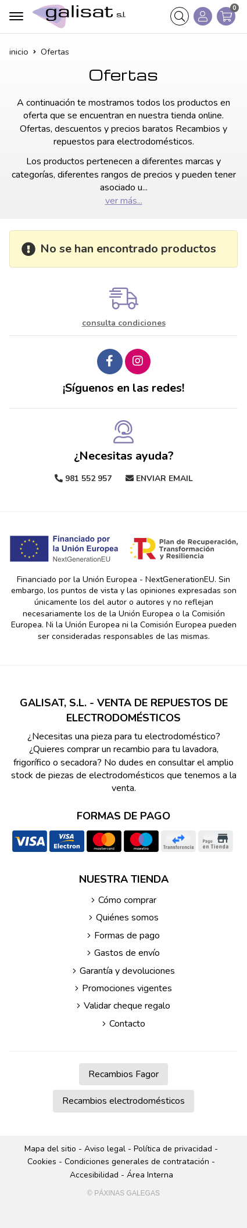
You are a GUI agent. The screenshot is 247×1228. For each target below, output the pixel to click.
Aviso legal (105, 1148)
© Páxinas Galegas (123, 1193)
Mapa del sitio (50, 1148)
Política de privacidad (173, 1148)
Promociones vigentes (127, 988)
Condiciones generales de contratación (137, 1161)
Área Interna (150, 1174)
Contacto (127, 1023)
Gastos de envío (127, 953)
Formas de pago (127, 935)
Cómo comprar (127, 900)
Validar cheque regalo (127, 1005)
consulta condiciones (124, 323)
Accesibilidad (94, 1174)
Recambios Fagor (123, 1074)
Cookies (41, 1161)
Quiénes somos (127, 917)
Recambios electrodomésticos (123, 1101)
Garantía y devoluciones (127, 971)
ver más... (123, 200)
